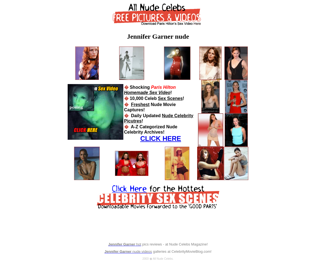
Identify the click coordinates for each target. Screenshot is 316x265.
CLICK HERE (160, 138)
